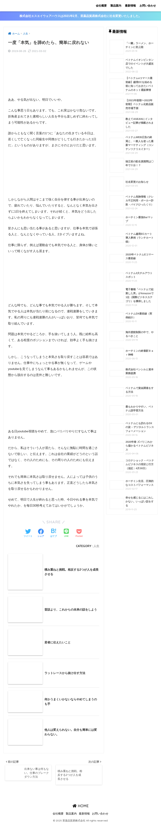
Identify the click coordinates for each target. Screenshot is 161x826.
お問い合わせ (148, 5)
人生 (96, 546)
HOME (80, 807)
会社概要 (101, 5)
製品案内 (115, 5)
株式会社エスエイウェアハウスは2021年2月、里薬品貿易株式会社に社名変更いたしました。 (80, 16)
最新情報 (130, 5)
